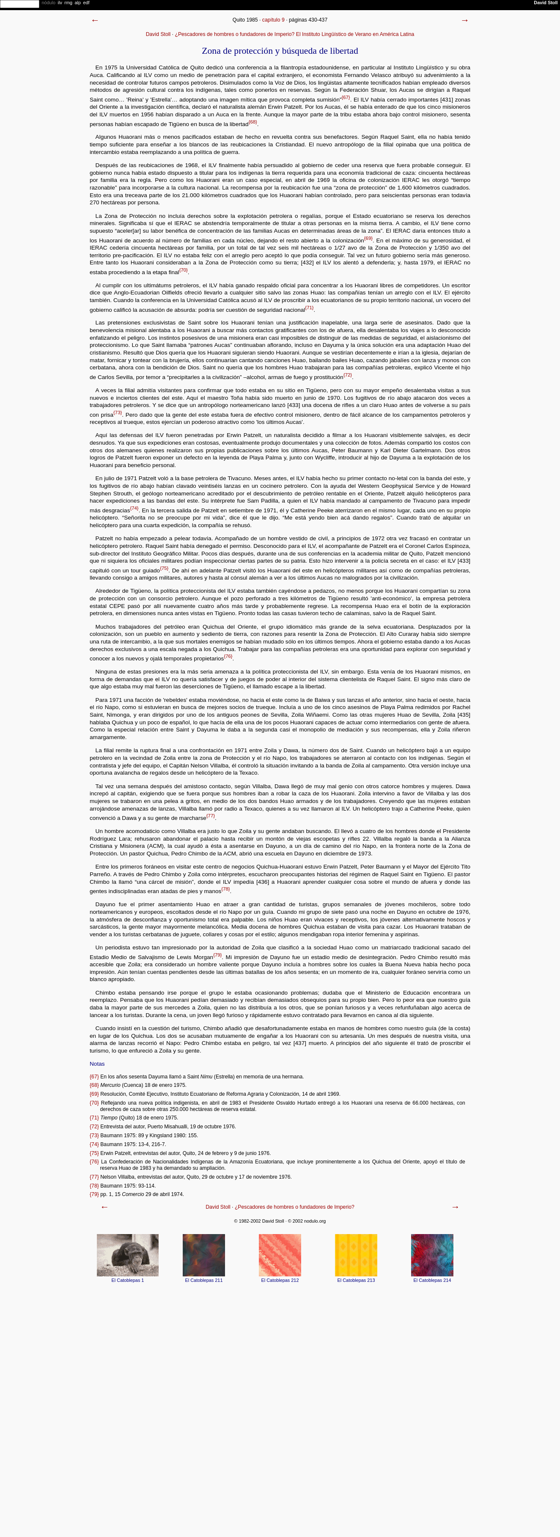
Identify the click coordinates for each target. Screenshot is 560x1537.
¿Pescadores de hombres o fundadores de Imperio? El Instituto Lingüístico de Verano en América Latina (294, 34)
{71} (309, 307)
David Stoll (158, 34)
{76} (228, 656)
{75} (164, 568)
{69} (368, 238)
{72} (347, 374)
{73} (117, 412)
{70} (183, 269)
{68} (253, 121)
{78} (225, 888)
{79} (217, 954)
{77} (210, 815)
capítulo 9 (273, 20)
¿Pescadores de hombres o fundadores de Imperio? (294, 1207)
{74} (134, 508)
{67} (345, 97)
